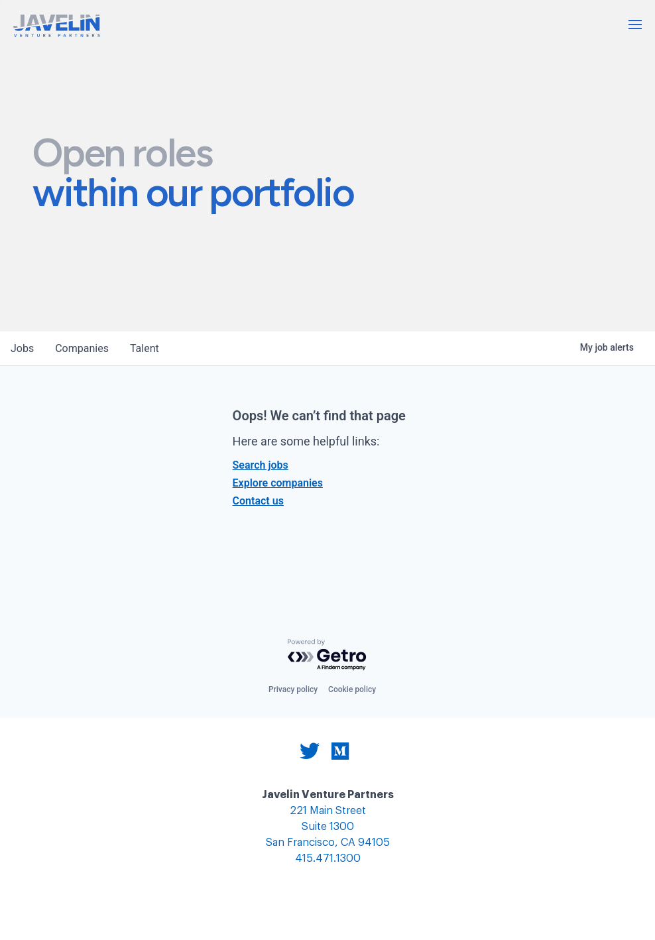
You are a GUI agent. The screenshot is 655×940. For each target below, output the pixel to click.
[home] (56, 26)
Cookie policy (352, 689)
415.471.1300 (328, 859)
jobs (22, 348)
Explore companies (278, 483)
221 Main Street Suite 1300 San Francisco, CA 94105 (328, 827)
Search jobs (260, 465)
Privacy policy (293, 689)
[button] (635, 24)
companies (82, 348)
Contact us (258, 501)
